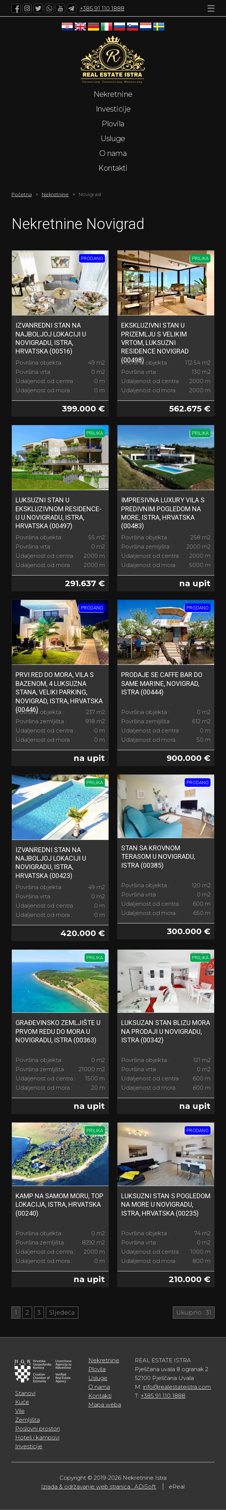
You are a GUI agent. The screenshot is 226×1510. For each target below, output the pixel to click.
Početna (21, 194)
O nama (113, 153)
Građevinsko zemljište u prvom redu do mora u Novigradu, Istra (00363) (58, 1031)
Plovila (113, 123)
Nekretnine (113, 94)
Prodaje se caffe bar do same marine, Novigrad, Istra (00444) (161, 683)
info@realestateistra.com (177, 1386)
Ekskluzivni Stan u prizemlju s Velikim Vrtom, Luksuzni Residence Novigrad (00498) (155, 342)
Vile (20, 1410)
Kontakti (113, 168)
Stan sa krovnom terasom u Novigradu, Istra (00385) (158, 856)
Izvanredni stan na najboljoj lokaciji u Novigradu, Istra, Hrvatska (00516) (51, 338)
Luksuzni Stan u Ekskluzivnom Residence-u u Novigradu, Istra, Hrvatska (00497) (59, 513)
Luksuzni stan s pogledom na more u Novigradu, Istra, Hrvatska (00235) (165, 1204)
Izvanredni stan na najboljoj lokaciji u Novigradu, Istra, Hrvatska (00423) (51, 862)
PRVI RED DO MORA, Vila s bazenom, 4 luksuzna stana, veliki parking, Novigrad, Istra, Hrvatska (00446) (59, 692)
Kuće (22, 1401)
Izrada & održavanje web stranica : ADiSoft (98, 1486)
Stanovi (25, 1393)
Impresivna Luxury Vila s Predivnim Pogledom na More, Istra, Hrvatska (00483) (163, 513)
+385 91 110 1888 (102, 8)
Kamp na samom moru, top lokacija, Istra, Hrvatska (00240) (59, 1204)
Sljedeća (62, 1312)
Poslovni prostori (37, 1428)
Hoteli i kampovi (37, 1437)
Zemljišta (27, 1419)
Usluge (113, 138)
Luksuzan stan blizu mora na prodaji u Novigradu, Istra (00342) (165, 1031)
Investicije (113, 109)
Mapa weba (104, 1404)
